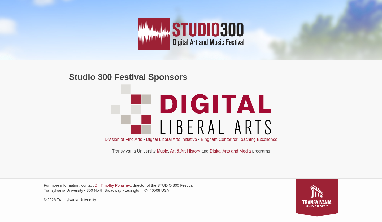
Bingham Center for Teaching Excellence (239, 139)
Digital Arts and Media (230, 151)
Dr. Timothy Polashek (113, 185)
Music (162, 151)
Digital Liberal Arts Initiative (171, 139)
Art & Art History (185, 151)
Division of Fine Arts (123, 139)
